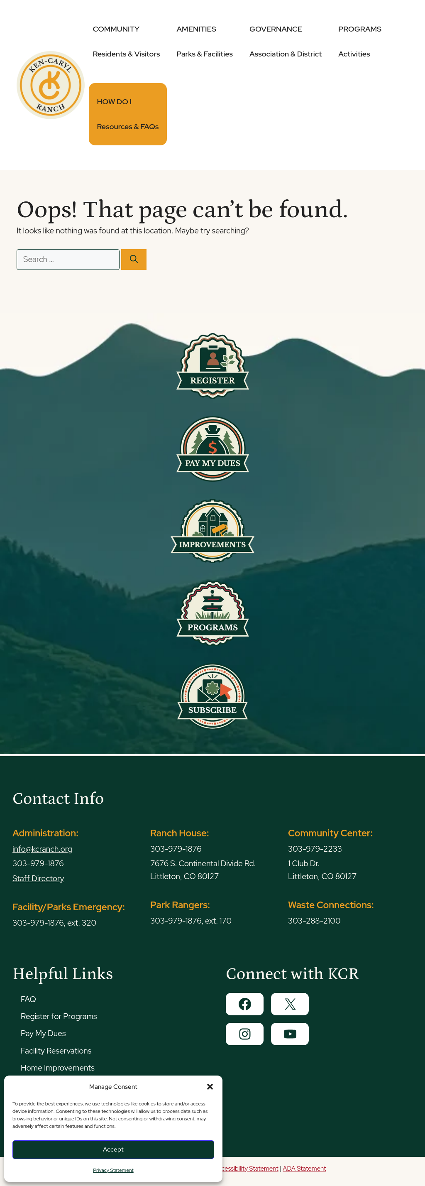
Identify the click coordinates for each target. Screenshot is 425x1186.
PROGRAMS (359, 41)
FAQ (28, 999)
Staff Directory (38, 878)
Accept (113, 1149)
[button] (210, 1087)
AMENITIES (205, 41)
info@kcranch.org (42, 849)
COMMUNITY (126, 41)
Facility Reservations (56, 1051)
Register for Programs (59, 1016)
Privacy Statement (113, 1170)
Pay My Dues (43, 1033)
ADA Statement (304, 1168)
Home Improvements (58, 1068)
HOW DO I (128, 114)
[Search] (134, 259)
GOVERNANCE (285, 41)
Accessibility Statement (246, 1168)
